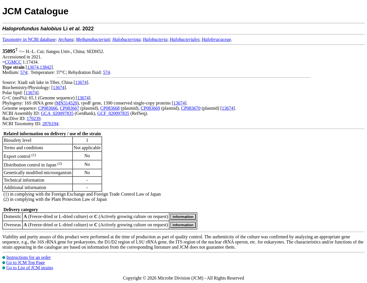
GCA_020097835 (57, 113)
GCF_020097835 (113, 113)
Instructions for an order (28, 257)
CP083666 (48, 108)
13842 (45, 67)
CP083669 (150, 108)
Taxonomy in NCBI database (29, 39)
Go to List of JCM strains (29, 267)
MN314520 (66, 103)
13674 (33, 67)
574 (23, 72)
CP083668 (110, 108)
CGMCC (13, 62)
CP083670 (191, 108)
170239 (33, 118)
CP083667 (69, 108)
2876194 (50, 123)
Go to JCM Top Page (25, 262)
